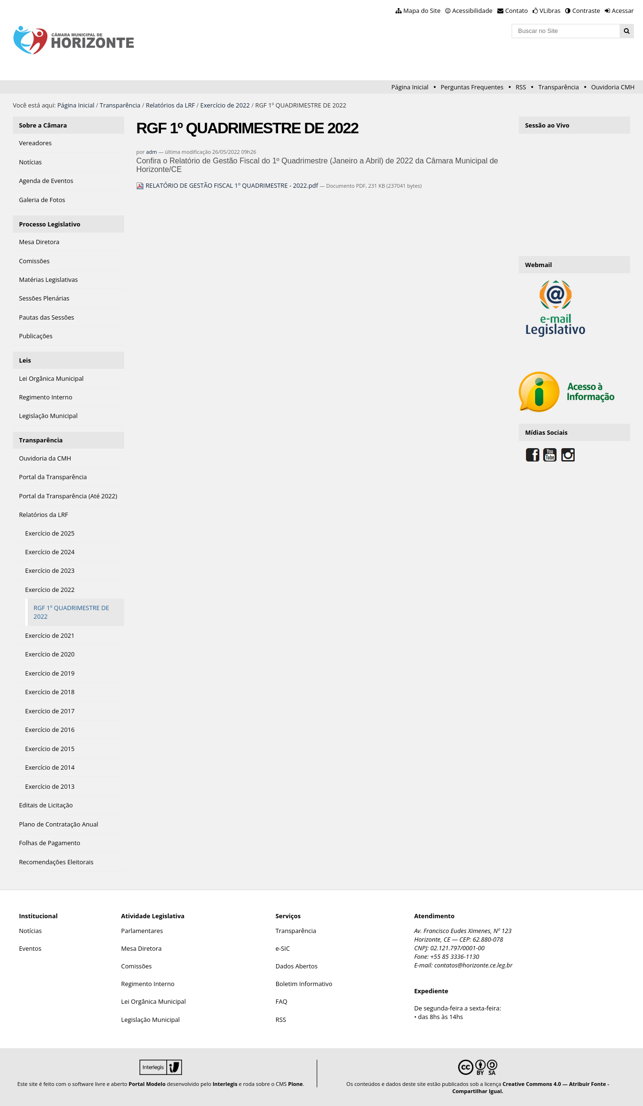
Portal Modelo (147, 1083)
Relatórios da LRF (170, 105)
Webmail (538, 264)
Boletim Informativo (304, 983)
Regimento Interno (148, 983)
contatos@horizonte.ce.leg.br (473, 965)
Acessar (623, 10)
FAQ (282, 1001)
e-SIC (283, 948)
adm (151, 151)
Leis (25, 360)
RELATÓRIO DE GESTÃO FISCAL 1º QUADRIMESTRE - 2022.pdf (228, 185)
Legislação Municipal (150, 1019)
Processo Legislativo (49, 224)
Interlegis (225, 1083)
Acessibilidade (472, 10)
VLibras (550, 10)
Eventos (30, 948)
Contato (516, 10)
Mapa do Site (421, 10)
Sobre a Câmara (43, 125)
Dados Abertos (297, 966)
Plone (295, 1083)
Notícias (30, 930)
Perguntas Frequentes (471, 87)
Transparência (558, 87)
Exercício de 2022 (225, 105)
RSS (520, 87)
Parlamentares (142, 930)
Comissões (136, 966)
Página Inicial (410, 87)
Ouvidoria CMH (613, 87)
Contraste (586, 10)
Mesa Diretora (141, 948)
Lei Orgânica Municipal (153, 1001)
